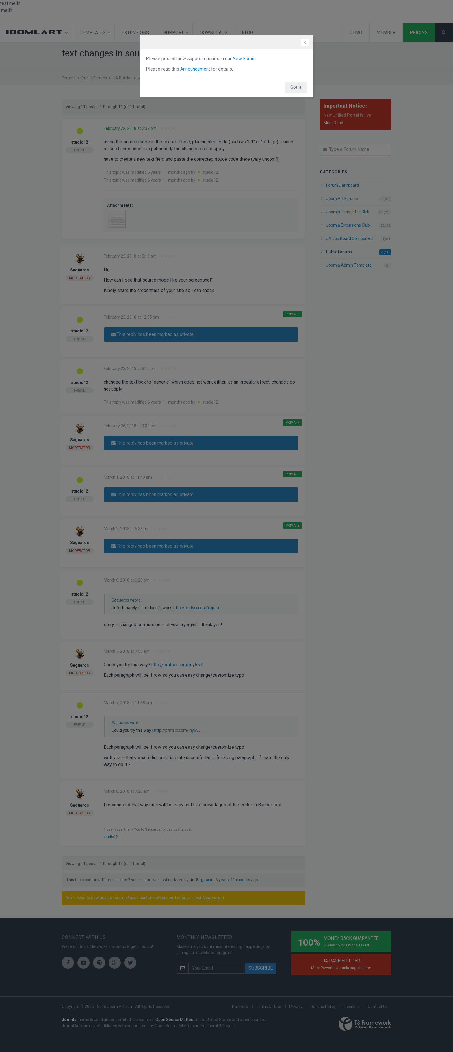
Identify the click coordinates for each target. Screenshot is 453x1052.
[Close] (305, 42)
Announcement (195, 69)
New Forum (244, 58)
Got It (295, 87)
